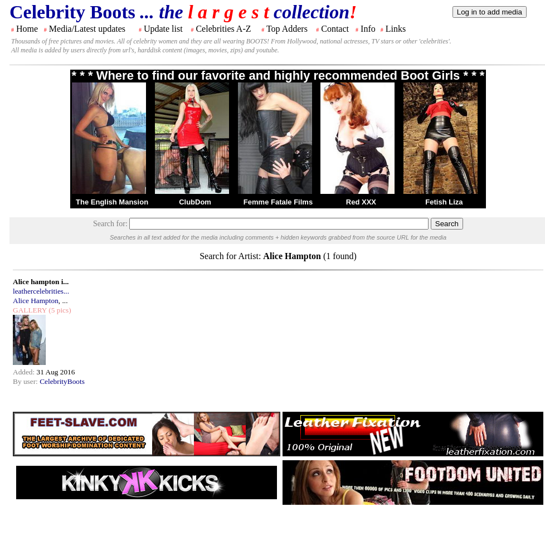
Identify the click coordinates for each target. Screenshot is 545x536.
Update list (163, 28)
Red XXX (361, 202)
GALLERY (30, 310)
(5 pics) (59, 310)
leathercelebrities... (41, 291)
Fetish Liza (444, 202)
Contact (335, 28)
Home (27, 28)
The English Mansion (112, 202)
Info (368, 28)
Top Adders (287, 28)
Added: (25, 372)
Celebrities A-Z (223, 28)
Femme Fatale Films (278, 202)
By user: (26, 381)
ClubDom (195, 202)
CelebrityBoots (62, 381)
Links (396, 28)
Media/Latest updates (87, 28)
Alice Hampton (36, 300)
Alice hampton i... (41, 281)
